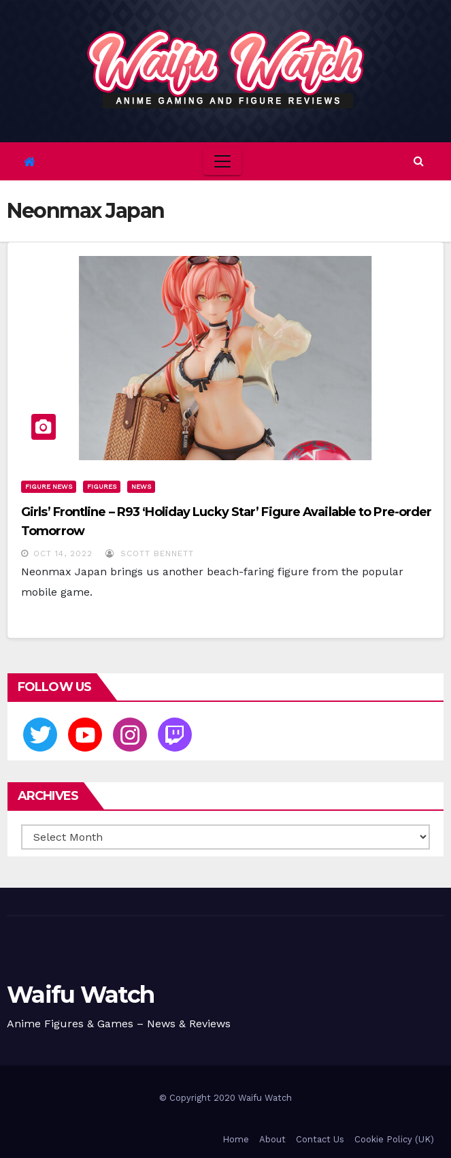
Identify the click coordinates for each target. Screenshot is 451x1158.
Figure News (48, 486)
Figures (101, 486)
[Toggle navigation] (222, 161)
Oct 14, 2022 (63, 553)
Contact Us (320, 1139)
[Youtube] (85, 734)
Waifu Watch (80, 994)
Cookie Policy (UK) (394, 1139)
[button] (418, 161)
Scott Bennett (149, 553)
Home (235, 1139)
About (272, 1139)
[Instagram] (130, 734)
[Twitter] (40, 734)
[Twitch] (175, 734)
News (141, 486)
